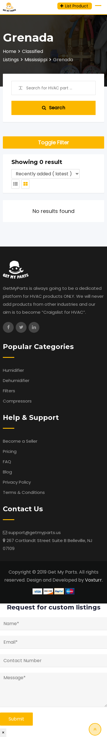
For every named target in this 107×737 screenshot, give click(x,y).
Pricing (10, 451)
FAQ (7, 462)
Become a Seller (20, 441)
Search (53, 107)
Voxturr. (94, 580)
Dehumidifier (16, 380)
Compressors (17, 401)
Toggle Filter (53, 142)
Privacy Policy (17, 482)
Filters (9, 391)
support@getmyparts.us (34, 532)
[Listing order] (45, 173)
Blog (7, 472)
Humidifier (13, 370)
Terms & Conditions (24, 492)
